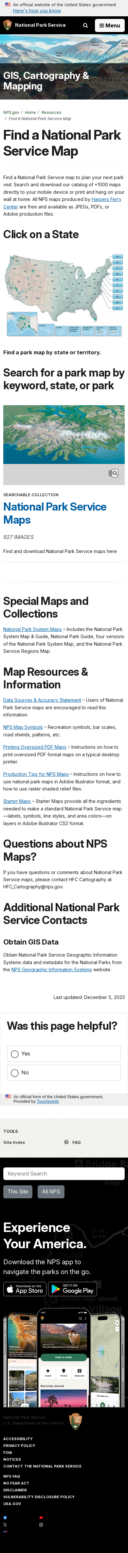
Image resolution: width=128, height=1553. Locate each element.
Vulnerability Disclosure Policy (39, 1497)
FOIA (7, 1452)
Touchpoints (48, 1101)
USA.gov (12, 1503)
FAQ (72, 1142)
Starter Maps (17, 801)
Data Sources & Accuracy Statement (42, 700)
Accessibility (18, 1439)
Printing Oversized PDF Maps (34, 747)
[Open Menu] (110, 25)
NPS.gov (11, 112)
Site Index (14, 1142)
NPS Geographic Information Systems (51, 969)
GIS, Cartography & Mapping (46, 80)
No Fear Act (16, 1483)
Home (30, 112)
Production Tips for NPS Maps (36, 774)
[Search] (64, 1173)
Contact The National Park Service (42, 1466)
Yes (25, 1053)
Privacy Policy (19, 1445)
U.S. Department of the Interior (33, 1423)
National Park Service (24, 1417)
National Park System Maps (32, 629)
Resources (51, 112)
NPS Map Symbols (23, 727)
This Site (18, 1191)
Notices (12, 1459)
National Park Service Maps (55, 513)
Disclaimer (15, 1490)
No (25, 1072)
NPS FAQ (11, 1476)
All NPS (51, 1191)
